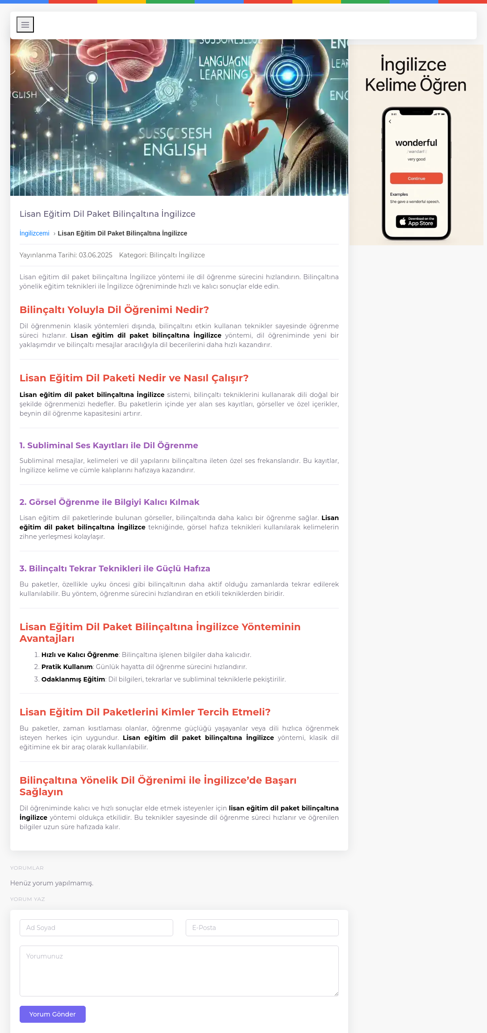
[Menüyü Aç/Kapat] (27, 25)
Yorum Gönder (55, 996)
